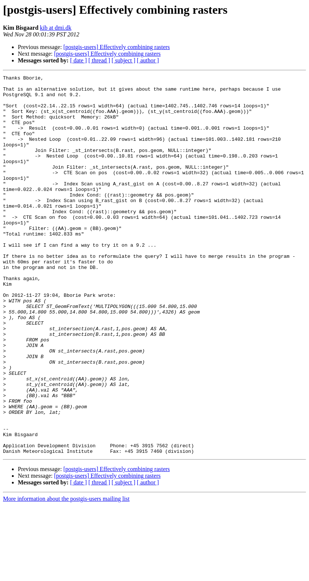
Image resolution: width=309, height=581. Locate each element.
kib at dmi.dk (56, 28)
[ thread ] (99, 60)
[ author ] (148, 60)
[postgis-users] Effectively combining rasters (116, 47)
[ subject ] (123, 60)
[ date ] (78, 60)
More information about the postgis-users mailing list (66, 574)
